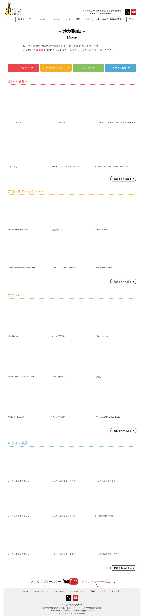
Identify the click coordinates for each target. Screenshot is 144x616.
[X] (127, 12)
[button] (61, 19)
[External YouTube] (28, 105)
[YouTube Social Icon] (133, 12)
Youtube (40, 49)
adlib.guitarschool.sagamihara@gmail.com (74, 611)
